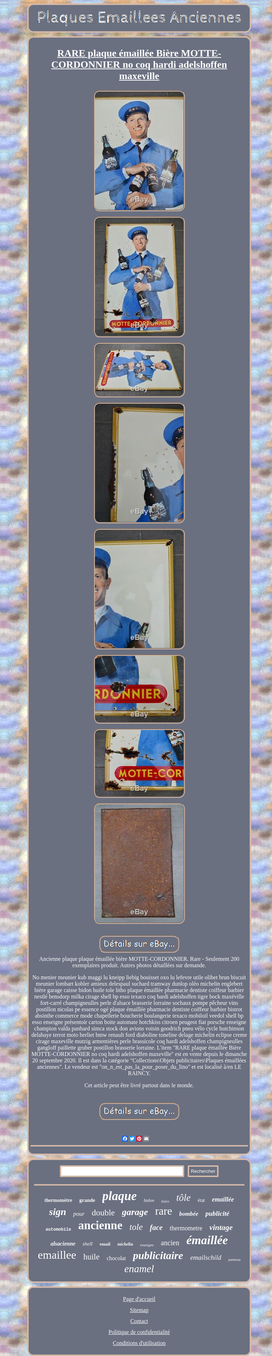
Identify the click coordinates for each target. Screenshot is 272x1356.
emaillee (57, 1254)
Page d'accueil (139, 1299)
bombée (188, 1213)
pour (79, 1213)
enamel (139, 1268)
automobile (58, 1229)
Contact (139, 1321)
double (103, 1212)
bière (165, 1201)
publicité (217, 1213)
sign (57, 1211)
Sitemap (139, 1310)
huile (91, 1256)
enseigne (147, 1245)
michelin (125, 1244)
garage (135, 1212)
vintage (221, 1227)
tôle (183, 1197)
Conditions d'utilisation (139, 1343)
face (156, 1227)
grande (87, 1200)
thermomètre (58, 1200)
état (201, 1200)
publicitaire (158, 1255)
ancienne (100, 1225)
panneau (234, 1260)
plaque (119, 1196)
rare (163, 1211)
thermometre (186, 1228)
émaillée (207, 1240)
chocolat (116, 1258)
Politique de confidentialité (139, 1332)
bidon (149, 1200)
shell (87, 1244)
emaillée (223, 1199)
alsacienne (63, 1244)
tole (136, 1227)
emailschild (205, 1257)
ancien (170, 1243)
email (105, 1244)
